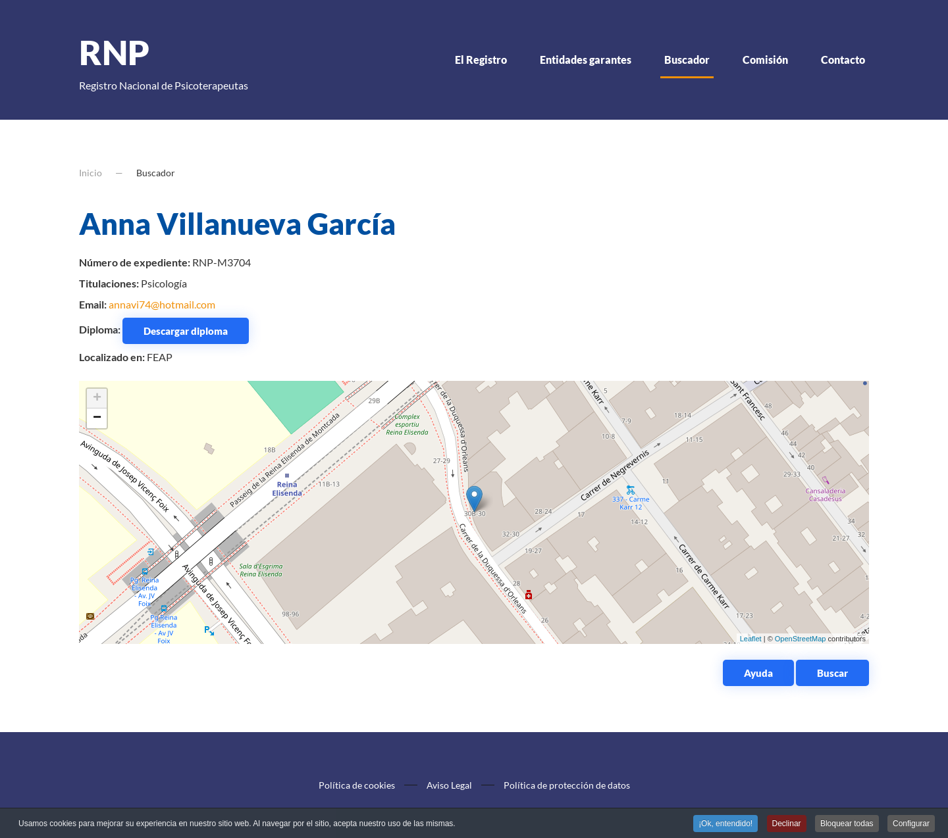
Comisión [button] (765, 59)
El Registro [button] (481, 59)
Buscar (832, 673)
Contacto (843, 59)
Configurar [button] (911, 824)
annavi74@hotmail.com (162, 304)
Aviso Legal (449, 785)
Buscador (687, 59)
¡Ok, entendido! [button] (725, 824)
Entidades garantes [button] (585, 59)
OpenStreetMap (800, 639)
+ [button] (97, 398)
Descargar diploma (186, 331)
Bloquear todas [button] (847, 824)
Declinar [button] (786, 824)
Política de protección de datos (567, 785)
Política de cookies (357, 785)
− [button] (97, 418)
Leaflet (751, 639)
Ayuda (758, 673)
